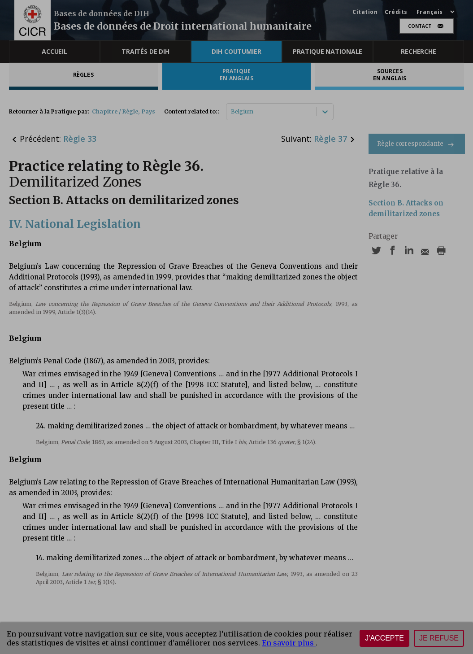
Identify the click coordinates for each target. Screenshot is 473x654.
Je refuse (439, 638)
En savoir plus (289, 642)
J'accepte (384, 638)
